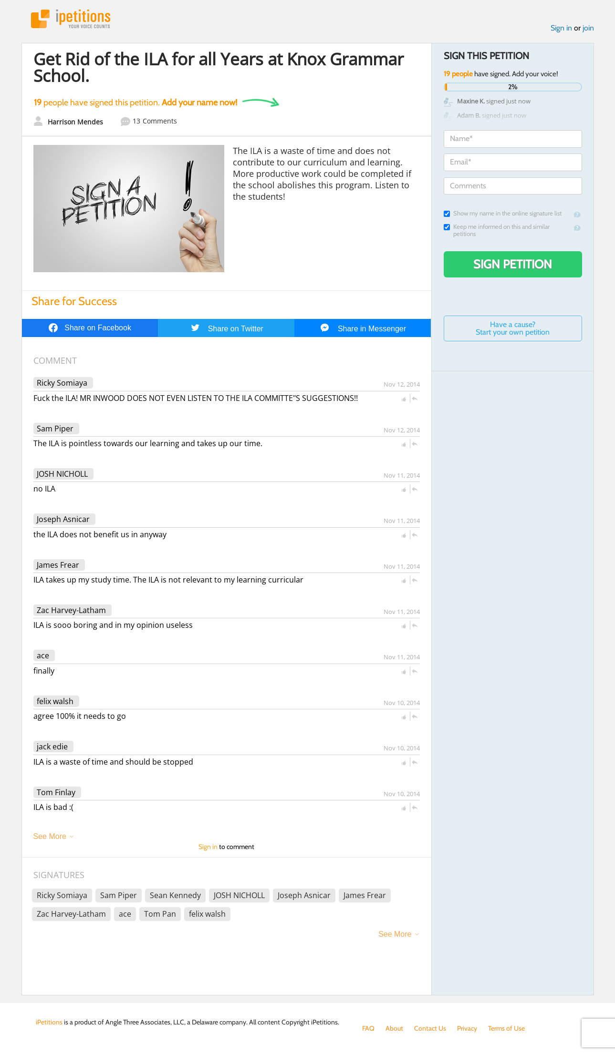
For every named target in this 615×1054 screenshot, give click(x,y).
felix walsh (55, 701)
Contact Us (430, 1028)
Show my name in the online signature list (503, 213)
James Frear (58, 565)
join (588, 27)
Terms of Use (506, 1028)
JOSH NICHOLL (62, 474)
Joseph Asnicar (63, 519)
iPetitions (70, 19)
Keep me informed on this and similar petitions (497, 230)
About (394, 1028)
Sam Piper (55, 428)
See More (49, 836)
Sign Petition (512, 264)
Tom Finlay (56, 792)
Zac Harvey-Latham (71, 610)
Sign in (561, 27)
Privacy (467, 1028)
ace (43, 655)
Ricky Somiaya (62, 383)
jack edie (52, 746)
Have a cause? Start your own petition (513, 328)
